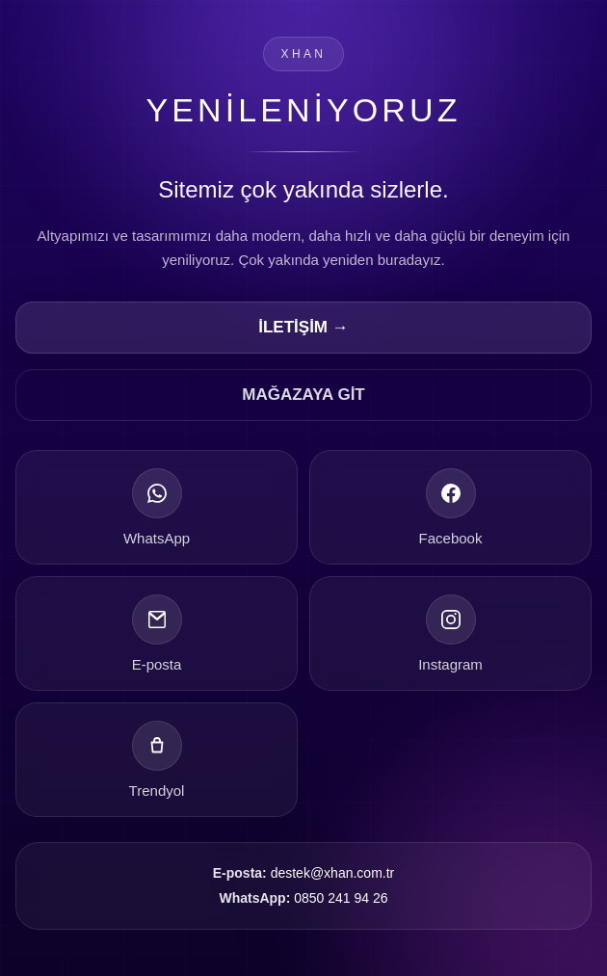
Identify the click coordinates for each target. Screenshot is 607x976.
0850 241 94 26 (340, 898)
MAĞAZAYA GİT (303, 394)
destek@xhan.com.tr (333, 873)
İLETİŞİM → (303, 327)
